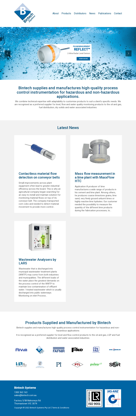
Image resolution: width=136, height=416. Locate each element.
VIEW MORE (83, 59)
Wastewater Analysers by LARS (37, 261)
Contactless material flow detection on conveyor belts (39, 175)
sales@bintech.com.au (25, 395)
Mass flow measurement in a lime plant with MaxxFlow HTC (95, 177)
